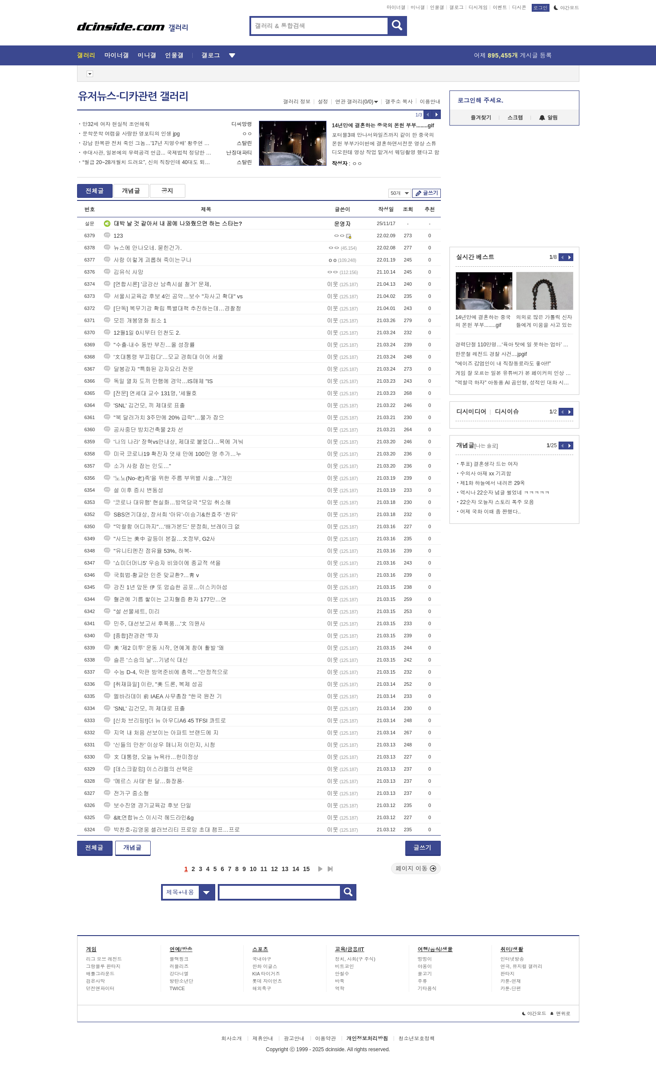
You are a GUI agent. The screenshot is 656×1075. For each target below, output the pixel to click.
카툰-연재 (511, 981)
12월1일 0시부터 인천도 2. (142, 332)
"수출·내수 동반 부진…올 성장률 (149, 345)
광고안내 (294, 1039)
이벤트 (500, 7)
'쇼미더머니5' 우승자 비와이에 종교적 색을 (162, 563)
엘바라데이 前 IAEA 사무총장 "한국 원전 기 (163, 696)
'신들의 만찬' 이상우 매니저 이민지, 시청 (159, 745)
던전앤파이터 (100, 988)
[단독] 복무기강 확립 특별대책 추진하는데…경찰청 (172, 308)
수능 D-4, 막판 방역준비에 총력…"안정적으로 (166, 672)
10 (253, 868)
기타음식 (427, 988)
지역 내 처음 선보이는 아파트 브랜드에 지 (161, 733)
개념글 (131, 190)
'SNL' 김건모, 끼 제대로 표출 (144, 405)
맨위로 (560, 1013)
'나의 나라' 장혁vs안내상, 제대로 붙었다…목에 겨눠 (173, 442)
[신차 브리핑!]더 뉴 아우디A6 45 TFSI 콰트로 (165, 720)
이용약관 (325, 1039)
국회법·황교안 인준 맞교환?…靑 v (151, 575)
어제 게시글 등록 (513, 55)
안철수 (342, 973)
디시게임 (478, 7)
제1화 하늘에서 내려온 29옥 (492, 483)
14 (295, 868)
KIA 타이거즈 (266, 973)
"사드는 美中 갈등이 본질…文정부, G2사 (159, 539)
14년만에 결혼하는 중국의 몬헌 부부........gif (383, 126)
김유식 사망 (123, 272)
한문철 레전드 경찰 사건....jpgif (491, 354)
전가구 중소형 (126, 793)
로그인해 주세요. (481, 100)
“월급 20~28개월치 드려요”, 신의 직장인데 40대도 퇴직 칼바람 (147, 162)
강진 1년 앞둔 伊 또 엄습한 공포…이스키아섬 (165, 587)
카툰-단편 (511, 988)
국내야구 (261, 959)
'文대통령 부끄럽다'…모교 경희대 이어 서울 (163, 357)
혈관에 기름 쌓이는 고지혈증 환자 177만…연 (165, 599)
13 (285, 868)
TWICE (177, 988)
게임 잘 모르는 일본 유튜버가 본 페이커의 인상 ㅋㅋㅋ (514, 373)
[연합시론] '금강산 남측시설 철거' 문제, (157, 284)
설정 (323, 102)
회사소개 (231, 1039)
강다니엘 (179, 973)
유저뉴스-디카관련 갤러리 (133, 96)
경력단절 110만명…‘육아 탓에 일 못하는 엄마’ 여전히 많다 (514, 345)
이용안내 (430, 102)
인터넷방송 (512, 959)
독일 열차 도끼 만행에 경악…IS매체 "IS (158, 381)
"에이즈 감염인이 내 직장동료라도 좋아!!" (503, 364)
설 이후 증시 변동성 (133, 490)
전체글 (95, 190)
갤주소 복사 (399, 102)
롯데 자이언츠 (267, 981)
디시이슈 (507, 411)
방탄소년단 (182, 981)
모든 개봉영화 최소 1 (135, 320)
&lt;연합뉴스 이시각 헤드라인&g (149, 817)
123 (113, 235)
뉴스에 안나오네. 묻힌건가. (142, 248)
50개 (400, 193)
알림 (548, 118)
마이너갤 (396, 7)
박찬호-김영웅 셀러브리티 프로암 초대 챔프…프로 (172, 829)
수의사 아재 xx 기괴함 (485, 474)
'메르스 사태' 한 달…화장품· (144, 781)
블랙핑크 (179, 959)
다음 (320, 869)
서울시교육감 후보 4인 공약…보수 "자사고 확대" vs (173, 296)
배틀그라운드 (100, 973)
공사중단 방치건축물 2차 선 (143, 429)
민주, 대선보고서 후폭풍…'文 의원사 (154, 623)
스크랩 (515, 118)
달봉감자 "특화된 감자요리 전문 (148, 369)
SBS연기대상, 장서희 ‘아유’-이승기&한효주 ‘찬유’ (170, 514)
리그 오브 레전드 (104, 959)
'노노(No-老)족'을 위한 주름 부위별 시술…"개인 (168, 478)
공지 (168, 190)
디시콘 (519, 7)
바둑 (340, 981)
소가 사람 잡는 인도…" (137, 466)
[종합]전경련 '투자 (131, 636)
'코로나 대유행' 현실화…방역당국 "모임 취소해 (167, 502)
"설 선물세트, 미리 (131, 611)
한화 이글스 (265, 966)
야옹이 (425, 966)
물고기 (425, 973)
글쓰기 (430, 193)
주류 (422, 981)
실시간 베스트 (475, 257)
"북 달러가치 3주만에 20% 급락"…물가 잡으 (164, 417)
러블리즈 (179, 966)
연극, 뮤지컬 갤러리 (522, 966)
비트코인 (344, 966)
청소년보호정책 (416, 1039)
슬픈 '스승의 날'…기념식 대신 (146, 660)
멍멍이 (425, 959)
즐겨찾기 (481, 118)
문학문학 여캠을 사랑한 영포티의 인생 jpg (131, 134)
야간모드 (566, 7)
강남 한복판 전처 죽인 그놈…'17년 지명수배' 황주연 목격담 (147, 143)
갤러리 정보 (296, 102)
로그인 (540, 7)
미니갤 (417, 7)
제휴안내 (262, 1039)
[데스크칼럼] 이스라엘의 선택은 (148, 769)
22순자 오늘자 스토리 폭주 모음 (497, 502)
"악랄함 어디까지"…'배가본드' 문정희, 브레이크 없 (172, 526)
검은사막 (95, 981)
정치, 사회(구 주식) (355, 959)
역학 (340, 988)
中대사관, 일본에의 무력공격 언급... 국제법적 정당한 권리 (147, 153)
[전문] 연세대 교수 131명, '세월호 (150, 393)
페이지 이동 (416, 868)
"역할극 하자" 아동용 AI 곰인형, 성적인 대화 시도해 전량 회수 (514, 383)
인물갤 (437, 7)
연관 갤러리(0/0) (356, 102)
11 (263, 868)
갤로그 (456, 7)
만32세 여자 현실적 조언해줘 (116, 124)
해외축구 (261, 988)
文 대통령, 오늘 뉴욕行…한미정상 (151, 757)
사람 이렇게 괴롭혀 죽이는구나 (147, 260)
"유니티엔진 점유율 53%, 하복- (147, 551)
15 (306, 868)
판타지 (508, 973)
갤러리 (86, 55)
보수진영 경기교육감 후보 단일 (147, 805)
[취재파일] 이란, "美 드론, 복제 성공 (153, 684)
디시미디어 (471, 411)
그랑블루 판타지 (103, 966)
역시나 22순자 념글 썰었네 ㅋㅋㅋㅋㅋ (505, 493)
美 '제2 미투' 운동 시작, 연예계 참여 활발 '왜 (164, 648)
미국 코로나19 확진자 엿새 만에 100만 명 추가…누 (172, 454)
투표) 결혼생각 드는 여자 (489, 464)
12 (274, 868)
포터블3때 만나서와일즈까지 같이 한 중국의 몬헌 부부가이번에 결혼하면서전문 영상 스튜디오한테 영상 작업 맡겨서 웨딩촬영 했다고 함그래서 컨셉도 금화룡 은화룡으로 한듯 (385, 144)
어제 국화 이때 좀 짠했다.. (490, 512)
